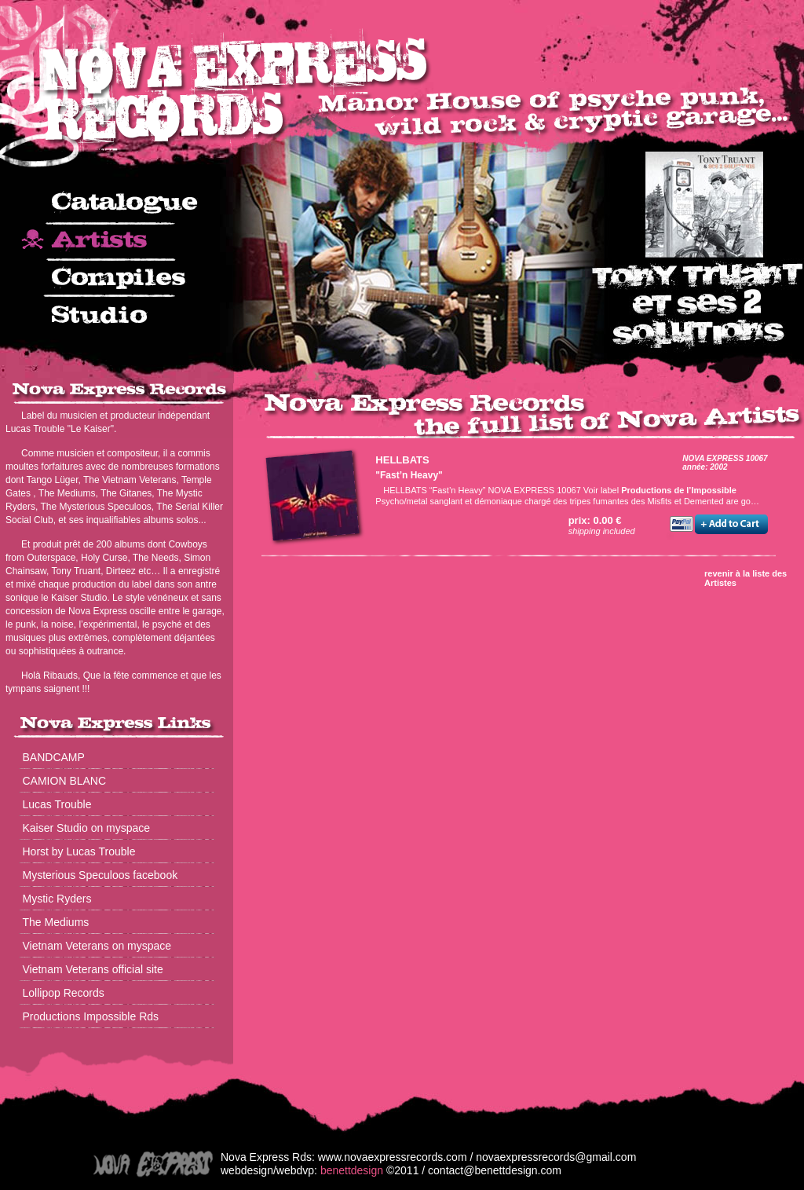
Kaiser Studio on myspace (87, 828)
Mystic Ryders (57, 898)
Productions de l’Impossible (678, 490)
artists (116, 243)
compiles (116, 279)
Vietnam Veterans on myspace (97, 945)
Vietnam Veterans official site (93, 969)
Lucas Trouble (57, 804)
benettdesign (351, 1170)
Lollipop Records (63, 993)
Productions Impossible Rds (91, 1016)
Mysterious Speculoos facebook (100, 875)
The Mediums (56, 922)
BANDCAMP (54, 757)
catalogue (116, 207)
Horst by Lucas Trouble (79, 851)
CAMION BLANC (65, 780)
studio (116, 316)
